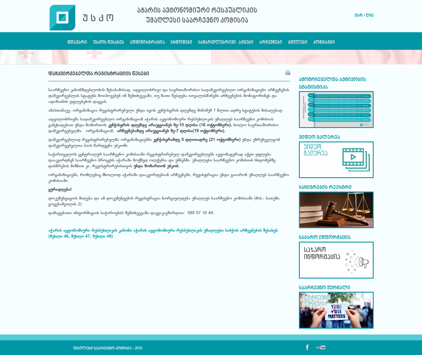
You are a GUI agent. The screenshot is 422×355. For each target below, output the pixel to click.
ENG (370, 15)
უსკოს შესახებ (108, 43)
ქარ (359, 15)
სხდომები (181, 43)
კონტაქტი (324, 43)
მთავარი (77, 43)
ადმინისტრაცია (147, 43)
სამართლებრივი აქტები (225, 43)
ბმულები (297, 43)
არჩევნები (270, 43)
